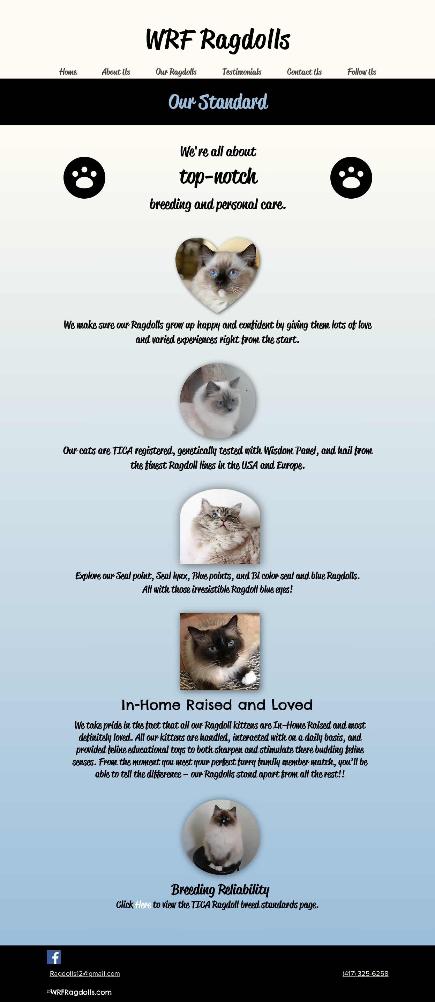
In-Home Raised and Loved (217, 705)
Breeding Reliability (220, 889)
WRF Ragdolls (218, 39)
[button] (116, 72)
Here (143, 904)
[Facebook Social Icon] (54, 957)
